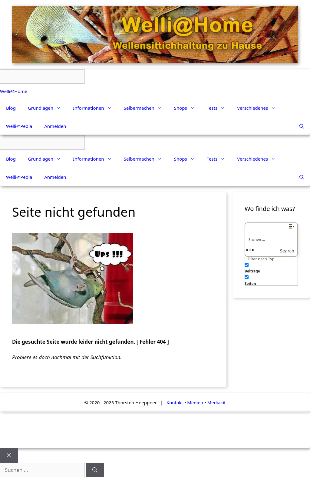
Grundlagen (47, 108)
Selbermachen (146, 108)
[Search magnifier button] (291, 250)
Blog (11, 108)
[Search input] (272, 239)
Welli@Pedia (19, 126)
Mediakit (216, 402)
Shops (187, 108)
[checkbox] (275, 267)
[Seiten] (247, 277)
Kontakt (175, 402)
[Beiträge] (247, 265)
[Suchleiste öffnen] (301, 126)
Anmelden (55, 126)
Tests (219, 108)
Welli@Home (13, 91)
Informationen (95, 108)
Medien (195, 402)
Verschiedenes (259, 108)
